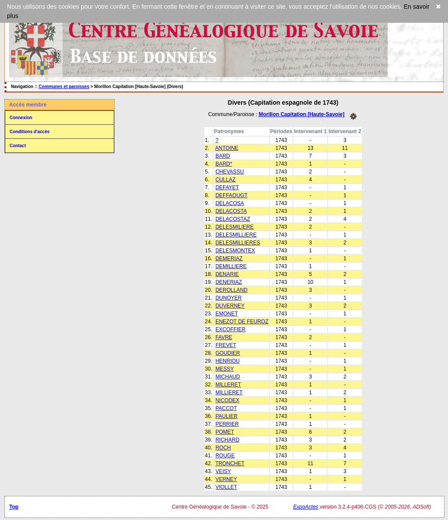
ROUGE (224, 456)
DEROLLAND (231, 290)
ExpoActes (305, 507)
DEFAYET (227, 187)
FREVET (225, 345)
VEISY (223, 471)
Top (13, 507)
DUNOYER (228, 298)
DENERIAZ (228, 282)
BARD (222, 156)
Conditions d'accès (29, 131)
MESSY (224, 369)
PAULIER (226, 416)
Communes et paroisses (63, 86)
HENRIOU (227, 361)
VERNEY (226, 479)
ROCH (223, 448)
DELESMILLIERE (235, 235)
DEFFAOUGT (231, 195)
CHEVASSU (229, 172)
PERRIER (226, 424)
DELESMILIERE (234, 227)
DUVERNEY (230, 306)
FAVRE (223, 337)
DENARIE (226, 274)
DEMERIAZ (228, 258)
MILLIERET (228, 392)
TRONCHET (230, 463)
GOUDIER (227, 353)
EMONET (226, 314)
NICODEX (227, 400)
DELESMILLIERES (237, 243)
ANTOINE (226, 148)
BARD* (223, 164)
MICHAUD (227, 377)
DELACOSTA (231, 211)
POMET (224, 432)
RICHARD (227, 440)
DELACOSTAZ (232, 219)
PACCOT (226, 408)
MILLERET (228, 385)
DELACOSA (229, 203)
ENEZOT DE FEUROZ (241, 321)
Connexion (21, 117)
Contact (18, 145)
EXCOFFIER (230, 329)
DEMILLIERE (230, 266)
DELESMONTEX (235, 251)
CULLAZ (225, 180)
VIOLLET (226, 487)
